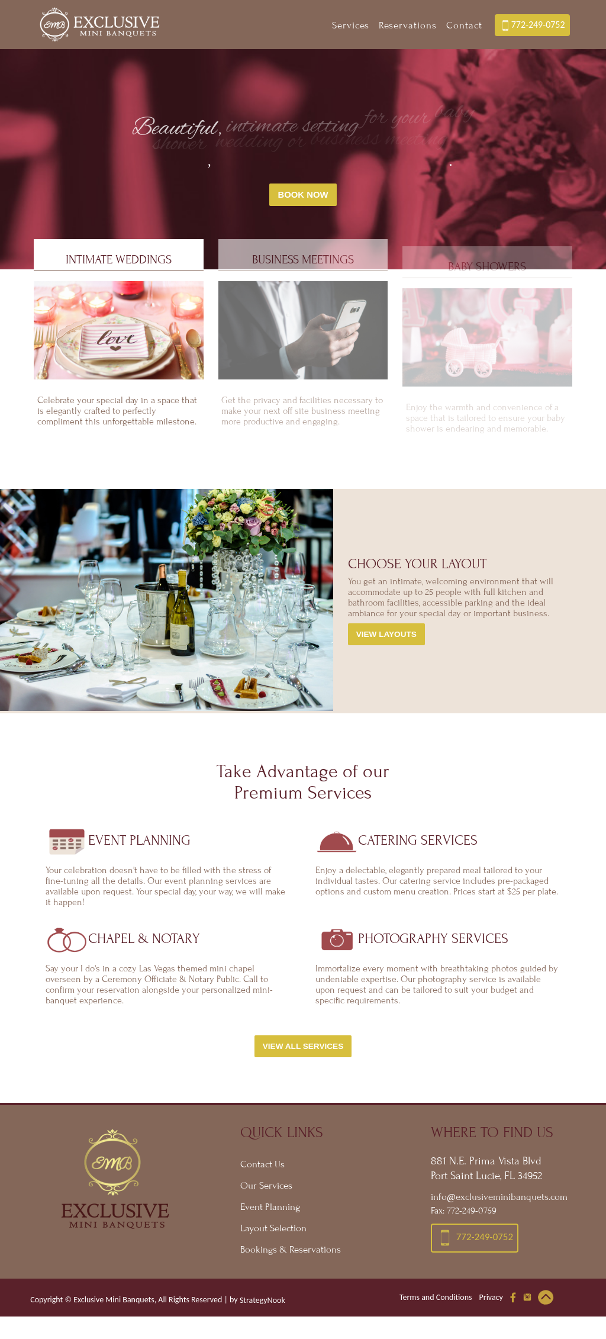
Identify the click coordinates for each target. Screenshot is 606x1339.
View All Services (303, 1050)
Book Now (303, 194)
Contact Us (262, 1168)
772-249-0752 (532, 25)
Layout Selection (273, 1232)
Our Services (266, 1190)
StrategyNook (262, 1304)
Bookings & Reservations (290, 1254)
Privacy (491, 1301)
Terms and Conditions (435, 1301)
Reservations (408, 25)
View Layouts (386, 638)
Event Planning (270, 1211)
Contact (464, 25)
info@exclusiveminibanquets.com (499, 1201)
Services (350, 25)
